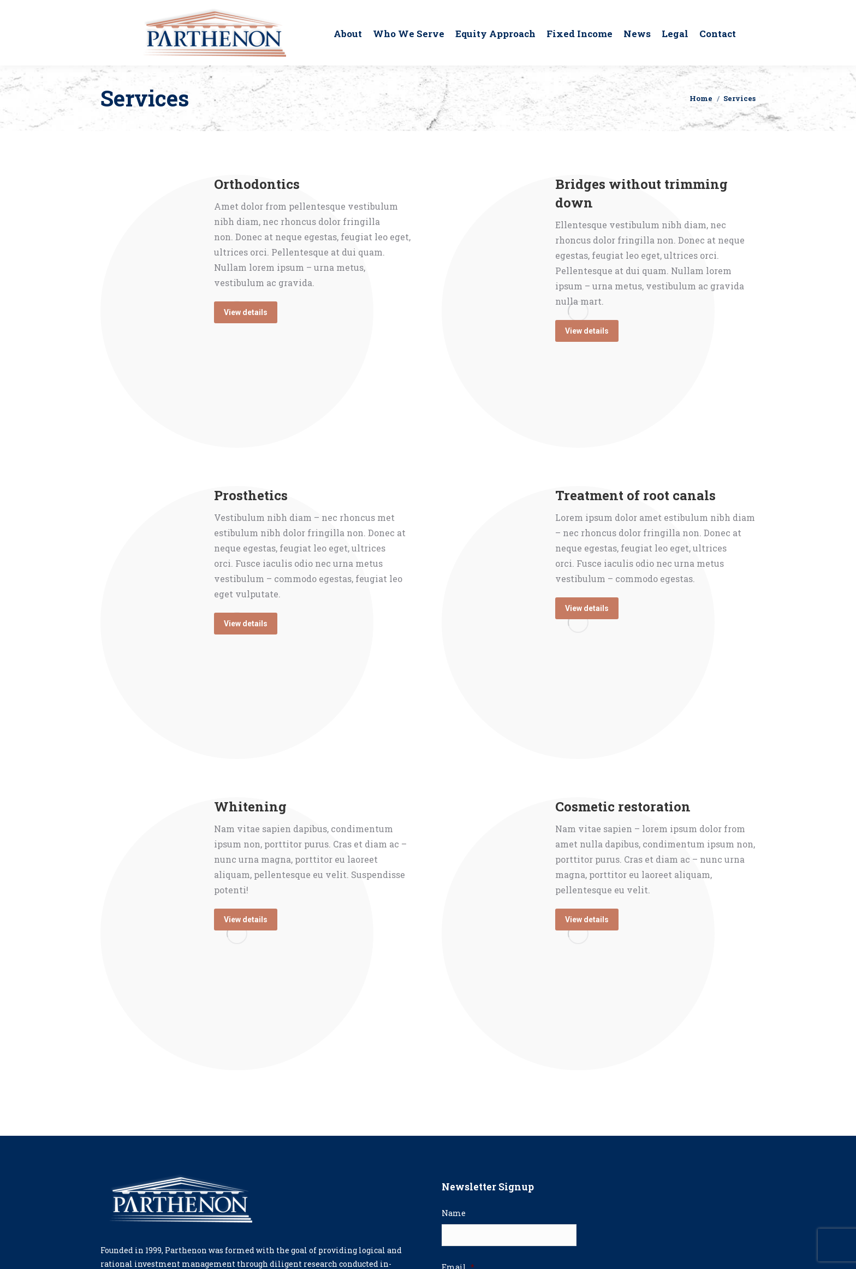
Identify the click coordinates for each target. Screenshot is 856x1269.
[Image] (578, 622)
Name (454, 1213)
